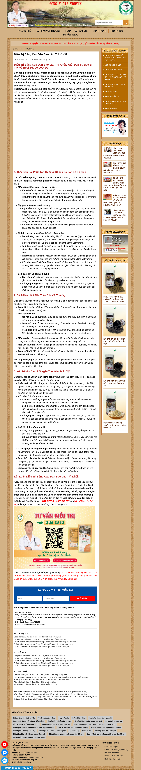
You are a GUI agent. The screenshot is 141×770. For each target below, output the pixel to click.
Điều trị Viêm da (112, 96)
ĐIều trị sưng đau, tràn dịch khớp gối (56, 724)
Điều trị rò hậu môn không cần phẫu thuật (29, 734)
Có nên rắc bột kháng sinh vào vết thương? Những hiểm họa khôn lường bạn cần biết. (45, 642)
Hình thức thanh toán (113, 759)
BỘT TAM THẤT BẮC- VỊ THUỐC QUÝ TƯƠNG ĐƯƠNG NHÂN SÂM (114, 425)
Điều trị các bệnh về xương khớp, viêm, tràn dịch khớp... (115, 57)
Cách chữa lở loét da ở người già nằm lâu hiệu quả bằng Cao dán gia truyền (41, 647)
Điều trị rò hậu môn (114, 70)
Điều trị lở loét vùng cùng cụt (24, 731)
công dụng (99, 31)
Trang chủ (24, 31)
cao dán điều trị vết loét (50, 697)
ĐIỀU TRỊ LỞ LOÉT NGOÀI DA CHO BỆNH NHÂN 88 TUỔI (35, 684)
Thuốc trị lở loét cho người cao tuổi (88, 721)
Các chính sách (111, 743)
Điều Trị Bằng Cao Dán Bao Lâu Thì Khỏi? (40, 54)
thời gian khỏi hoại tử (21, 699)
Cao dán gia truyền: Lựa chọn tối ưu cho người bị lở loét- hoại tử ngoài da (40, 675)
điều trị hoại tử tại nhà (55, 692)
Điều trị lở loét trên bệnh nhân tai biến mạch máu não (33, 728)
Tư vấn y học (70, 35)
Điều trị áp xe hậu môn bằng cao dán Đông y (66, 734)
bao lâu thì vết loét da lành (77, 694)
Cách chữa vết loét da (46, 718)
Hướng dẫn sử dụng (76, 31)
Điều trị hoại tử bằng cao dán (54, 699)
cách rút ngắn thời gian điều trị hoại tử (53, 694)
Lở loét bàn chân (79, 718)
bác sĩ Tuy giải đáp (90, 697)
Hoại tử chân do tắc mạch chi (100, 718)
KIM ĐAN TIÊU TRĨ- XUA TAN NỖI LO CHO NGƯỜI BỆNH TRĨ (114, 383)
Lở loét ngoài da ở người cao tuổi (25, 724)
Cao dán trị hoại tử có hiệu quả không (27, 697)
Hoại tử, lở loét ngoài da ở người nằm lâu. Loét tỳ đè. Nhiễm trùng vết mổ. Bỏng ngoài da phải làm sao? (51, 677)
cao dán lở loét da (36, 699)
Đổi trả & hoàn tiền (112, 753)
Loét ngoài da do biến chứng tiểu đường (28, 721)
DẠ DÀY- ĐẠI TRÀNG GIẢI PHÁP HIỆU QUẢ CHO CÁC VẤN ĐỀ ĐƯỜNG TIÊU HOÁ (113, 299)
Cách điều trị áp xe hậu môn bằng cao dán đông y (106, 734)
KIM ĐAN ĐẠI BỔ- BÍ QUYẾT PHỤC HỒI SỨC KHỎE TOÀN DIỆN (114, 341)
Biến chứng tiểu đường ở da (24, 718)
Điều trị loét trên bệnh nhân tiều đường (73, 728)
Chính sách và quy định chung (116, 750)
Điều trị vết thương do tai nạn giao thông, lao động (115, 77)
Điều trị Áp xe (111, 92)
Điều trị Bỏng (111, 109)
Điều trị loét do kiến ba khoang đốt (52, 731)
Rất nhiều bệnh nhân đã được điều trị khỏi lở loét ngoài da (35, 682)
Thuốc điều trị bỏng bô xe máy (59, 721)
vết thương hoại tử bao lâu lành (71, 697)
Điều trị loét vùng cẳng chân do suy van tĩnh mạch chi (94, 724)
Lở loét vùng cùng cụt (113, 721)
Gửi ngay (82, 598)
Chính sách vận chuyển (114, 756)
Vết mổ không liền (113, 65)
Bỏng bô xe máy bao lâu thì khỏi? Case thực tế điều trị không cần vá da (40, 656)
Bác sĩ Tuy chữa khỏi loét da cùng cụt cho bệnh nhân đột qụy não (37, 637)
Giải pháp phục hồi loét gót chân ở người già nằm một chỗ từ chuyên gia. (40, 639)
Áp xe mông (74, 731)
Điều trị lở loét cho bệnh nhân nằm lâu (106, 728)
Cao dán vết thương (48, 31)
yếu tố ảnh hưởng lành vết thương (26, 694)
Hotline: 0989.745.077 (17, 767)
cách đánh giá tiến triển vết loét (75, 692)
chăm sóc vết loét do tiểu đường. (34, 692)
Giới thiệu (116, 31)
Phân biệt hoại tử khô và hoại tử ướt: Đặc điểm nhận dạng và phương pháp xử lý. (43, 644)
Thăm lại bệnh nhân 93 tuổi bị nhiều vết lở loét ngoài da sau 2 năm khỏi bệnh (42, 680)
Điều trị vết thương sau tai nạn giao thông (29, 737)
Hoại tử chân (64, 718)
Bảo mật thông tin (111, 747)
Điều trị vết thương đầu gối (105, 731)
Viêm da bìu (86, 731)
